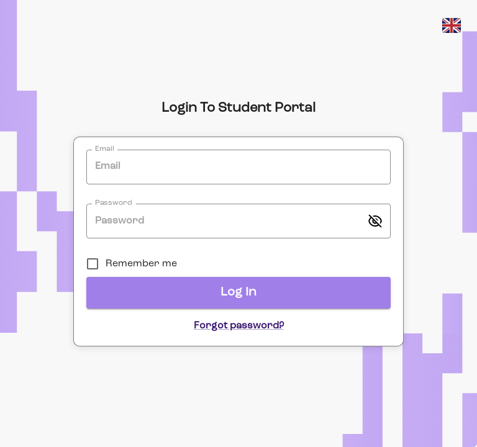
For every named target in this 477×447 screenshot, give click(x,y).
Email (104, 149)
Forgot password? (239, 326)
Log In (238, 292)
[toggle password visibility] (375, 221)
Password (113, 203)
